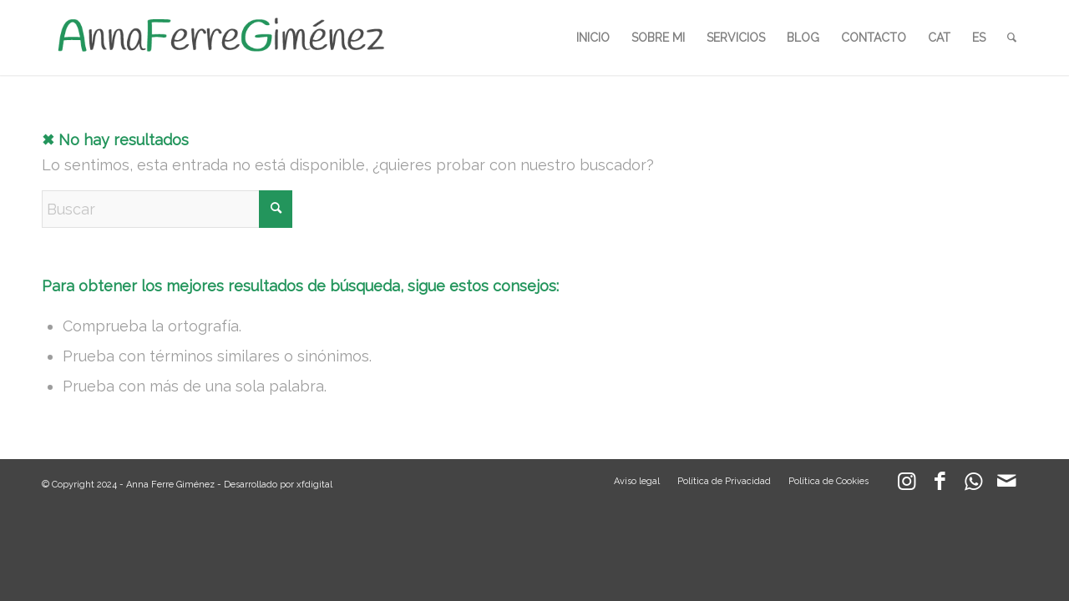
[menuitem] (593, 37)
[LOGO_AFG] (220, 37)
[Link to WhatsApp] (972, 485)
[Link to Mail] (1006, 485)
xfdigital (314, 484)
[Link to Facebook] (939, 485)
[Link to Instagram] (906, 485)
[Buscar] (1011, 37)
